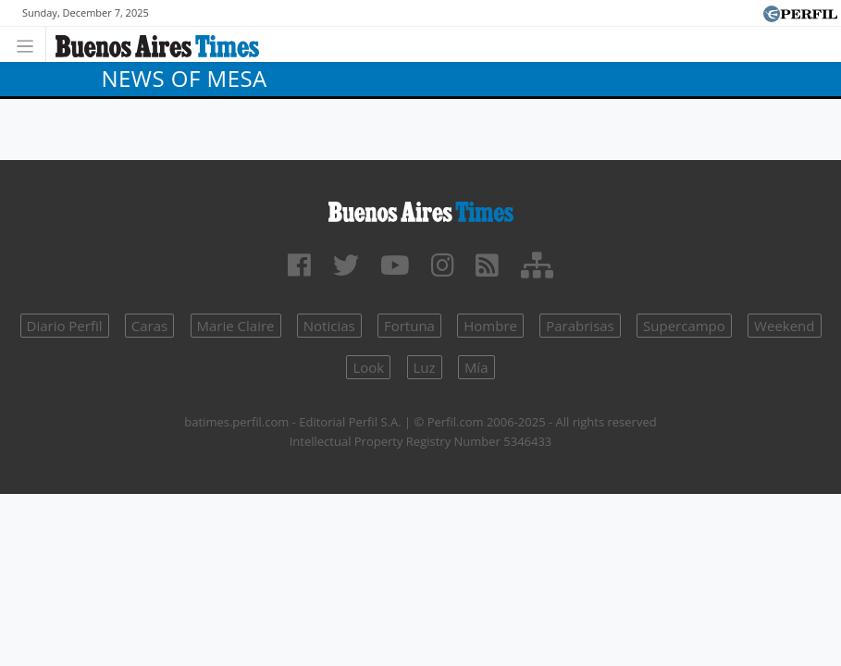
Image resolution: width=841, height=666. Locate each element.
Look (368, 367)
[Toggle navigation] (30, 44)
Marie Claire (236, 325)
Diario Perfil (65, 325)
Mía (476, 367)
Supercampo (684, 325)
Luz (425, 367)
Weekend (784, 325)
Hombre (490, 325)
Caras (149, 325)
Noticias (329, 325)
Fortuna (409, 325)
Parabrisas (580, 325)
